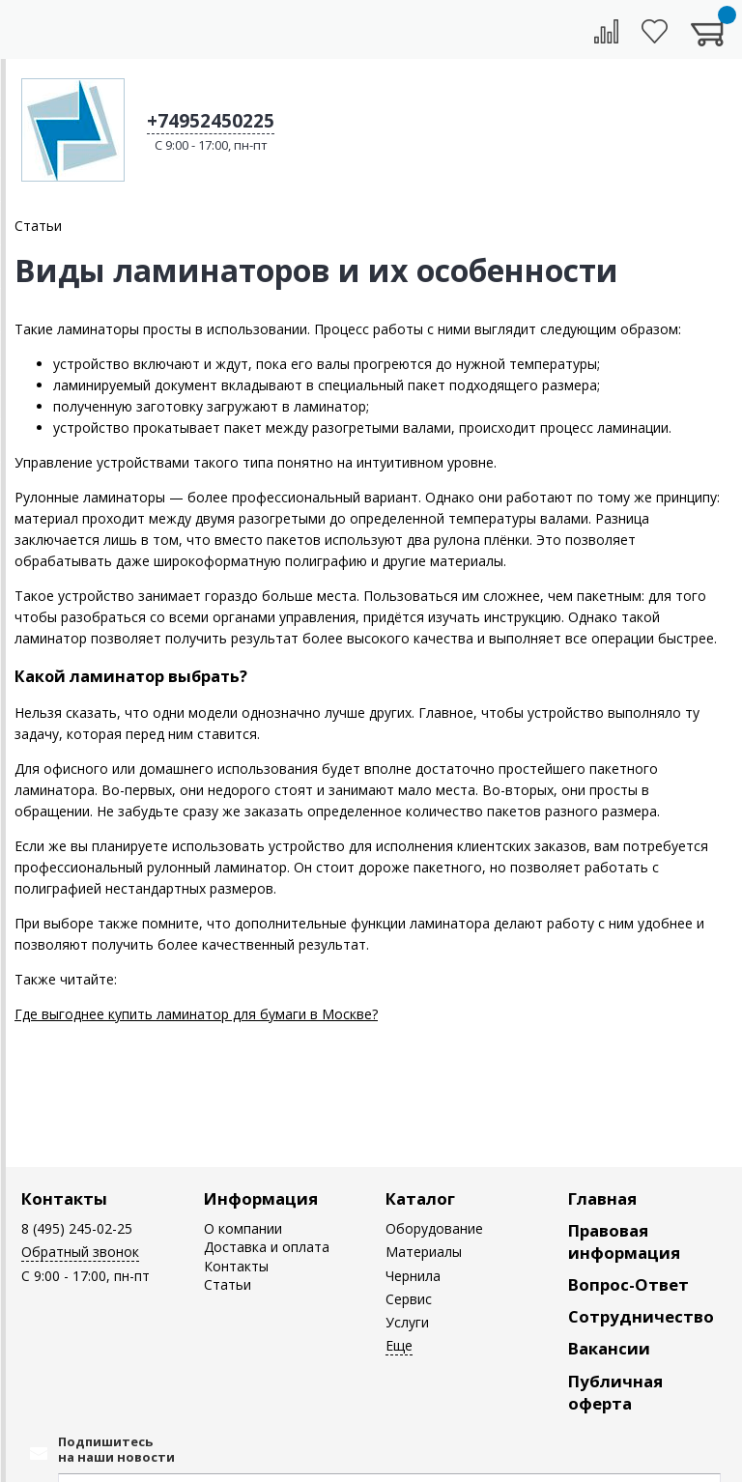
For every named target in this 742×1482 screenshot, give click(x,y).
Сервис (408, 1299)
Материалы (423, 1251)
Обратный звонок (80, 1251)
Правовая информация (624, 1241)
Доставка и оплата (266, 1247)
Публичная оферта (615, 1392)
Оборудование (434, 1228)
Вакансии (609, 1348)
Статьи (227, 1284)
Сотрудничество (641, 1316)
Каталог (420, 1198)
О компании (243, 1228)
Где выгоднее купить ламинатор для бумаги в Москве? (196, 1014)
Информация (261, 1198)
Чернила (413, 1276)
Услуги (407, 1322)
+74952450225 (210, 120)
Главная (602, 1198)
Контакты (64, 1198)
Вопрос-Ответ (628, 1284)
